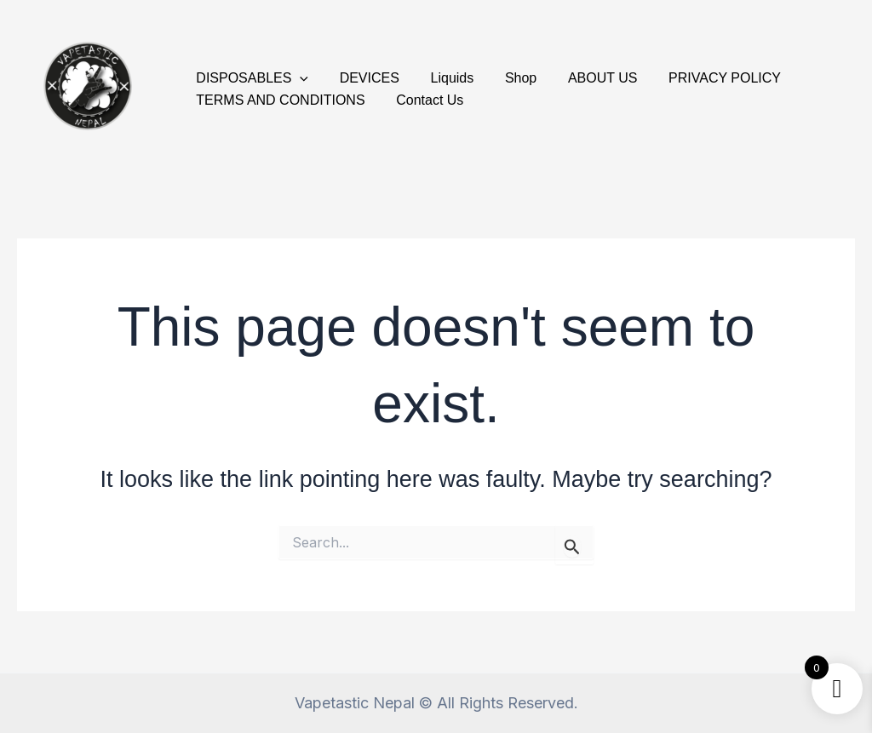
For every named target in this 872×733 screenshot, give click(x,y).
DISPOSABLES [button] (250, 78)
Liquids (442, 78)
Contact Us (423, 100)
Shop (507, 78)
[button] (298, 78)
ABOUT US (585, 78)
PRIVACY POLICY (702, 78)
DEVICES (363, 78)
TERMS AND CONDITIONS (278, 100)
